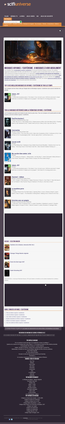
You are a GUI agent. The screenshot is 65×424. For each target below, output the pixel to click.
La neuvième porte (18, 189)
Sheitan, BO (32, 382)
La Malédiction (32, 372)
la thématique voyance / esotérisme (22, 70)
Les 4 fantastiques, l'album (32, 394)
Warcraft (32, 374)
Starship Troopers (32, 387)
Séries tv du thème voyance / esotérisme (16, 320)
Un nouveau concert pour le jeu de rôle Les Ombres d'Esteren (32, 357)
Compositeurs (50, 23)
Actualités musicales (17, 23)
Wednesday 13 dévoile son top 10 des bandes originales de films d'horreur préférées (32, 349)
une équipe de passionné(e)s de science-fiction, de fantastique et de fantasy (40, 328)
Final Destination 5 (18, 118)
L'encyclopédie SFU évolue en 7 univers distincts (32, 346)
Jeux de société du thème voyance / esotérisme (17, 322)
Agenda (6, 25)
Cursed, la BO (16, 142)
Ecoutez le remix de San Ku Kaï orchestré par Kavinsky (32, 354)
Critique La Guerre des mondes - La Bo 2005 (32, 398)
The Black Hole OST (32, 381)
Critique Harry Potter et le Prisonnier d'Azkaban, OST (32, 404)
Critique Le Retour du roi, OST (32, 401)
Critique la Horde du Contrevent (32, 399)
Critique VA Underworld (32, 407)
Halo (32, 370)
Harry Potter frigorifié (32, 350)
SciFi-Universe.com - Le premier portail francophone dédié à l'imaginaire (18, 4)
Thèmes (44, 23)
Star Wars (32, 366)
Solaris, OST (15, 94)
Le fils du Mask (32, 392)
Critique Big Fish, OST (32, 411)
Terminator (32, 367)
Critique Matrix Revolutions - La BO (32, 402)
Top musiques (38, 23)
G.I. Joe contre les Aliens (32, 352)
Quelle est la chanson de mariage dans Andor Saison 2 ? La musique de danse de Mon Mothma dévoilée (32, 344)
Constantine (16, 130)
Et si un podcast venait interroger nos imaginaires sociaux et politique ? (32, 342)
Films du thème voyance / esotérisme (15, 312)
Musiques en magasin (28, 23)
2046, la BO (32, 391)
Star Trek (32, 361)
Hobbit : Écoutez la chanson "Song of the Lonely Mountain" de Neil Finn (32, 347)
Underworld (32, 369)
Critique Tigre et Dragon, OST (32, 412)
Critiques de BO (8, 23)
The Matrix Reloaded (32, 389)
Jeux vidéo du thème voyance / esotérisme (16, 316)
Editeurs (57, 23)
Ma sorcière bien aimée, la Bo (21, 153)
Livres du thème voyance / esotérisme (15, 314)
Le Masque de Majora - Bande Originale (32, 379)
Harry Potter (32, 364)
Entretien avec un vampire (20, 200)
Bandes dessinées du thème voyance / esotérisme (18, 318)
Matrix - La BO (32, 384)
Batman (32, 362)
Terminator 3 (32, 355)
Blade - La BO (32, 386)
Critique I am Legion (32, 406)
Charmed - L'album (18, 177)
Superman (32, 375)
